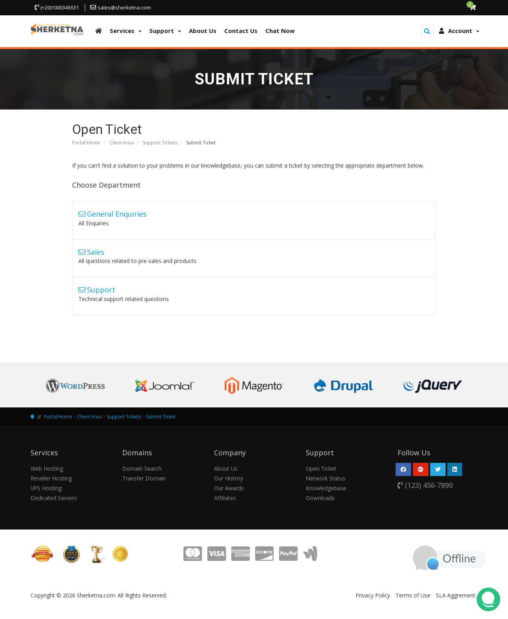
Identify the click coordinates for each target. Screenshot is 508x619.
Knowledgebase (326, 488)
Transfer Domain (144, 478)
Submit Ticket (161, 416)
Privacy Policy (373, 595)
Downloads (320, 498)
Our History (228, 478)
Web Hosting (47, 468)
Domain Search (141, 468)
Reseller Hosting (51, 478)
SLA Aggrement (455, 595)
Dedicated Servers (54, 498)
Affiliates (225, 498)
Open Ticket (321, 468)
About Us (226, 468)
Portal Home (86, 142)
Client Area (121, 142)
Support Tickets (160, 142)
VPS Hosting (46, 488)
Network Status (325, 478)
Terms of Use (413, 595)
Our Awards (229, 488)
